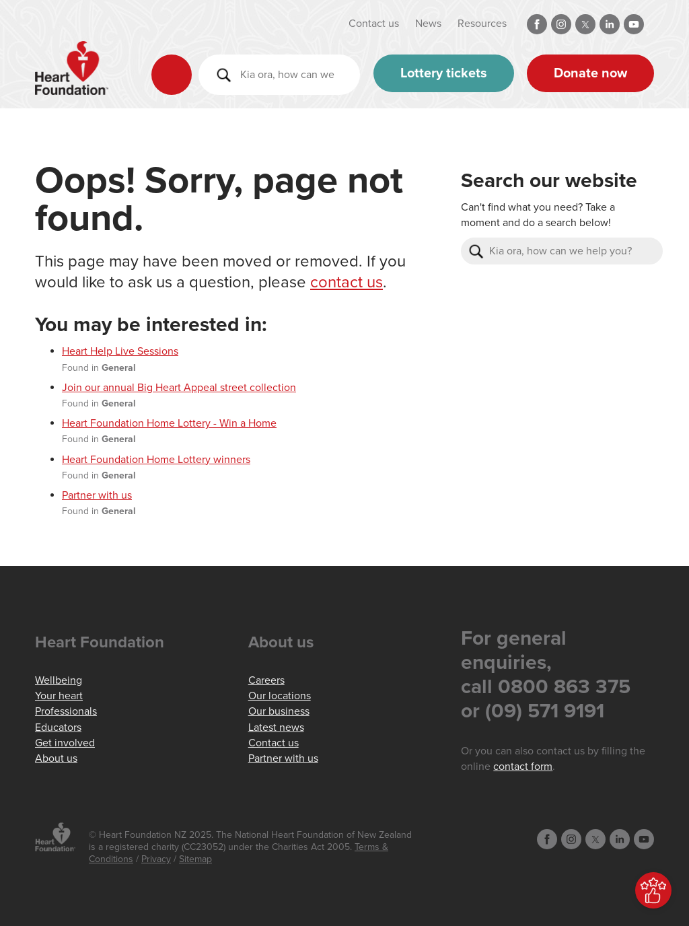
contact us (346, 282)
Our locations (279, 696)
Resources (482, 23)
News (428, 23)
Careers (266, 680)
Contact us (374, 23)
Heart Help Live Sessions (120, 351)
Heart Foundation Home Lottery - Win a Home (169, 423)
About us (56, 758)
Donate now (590, 73)
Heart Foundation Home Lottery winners (156, 459)
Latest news (276, 727)
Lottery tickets (443, 73)
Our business (279, 711)
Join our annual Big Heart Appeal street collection (179, 387)
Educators (58, 727)
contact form (522, 766)
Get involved (65, 743)
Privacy (156, 859)
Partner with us (97, 495)
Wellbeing (58, 680)
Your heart (59, 696)
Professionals (66, 711)
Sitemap (195, 859)
